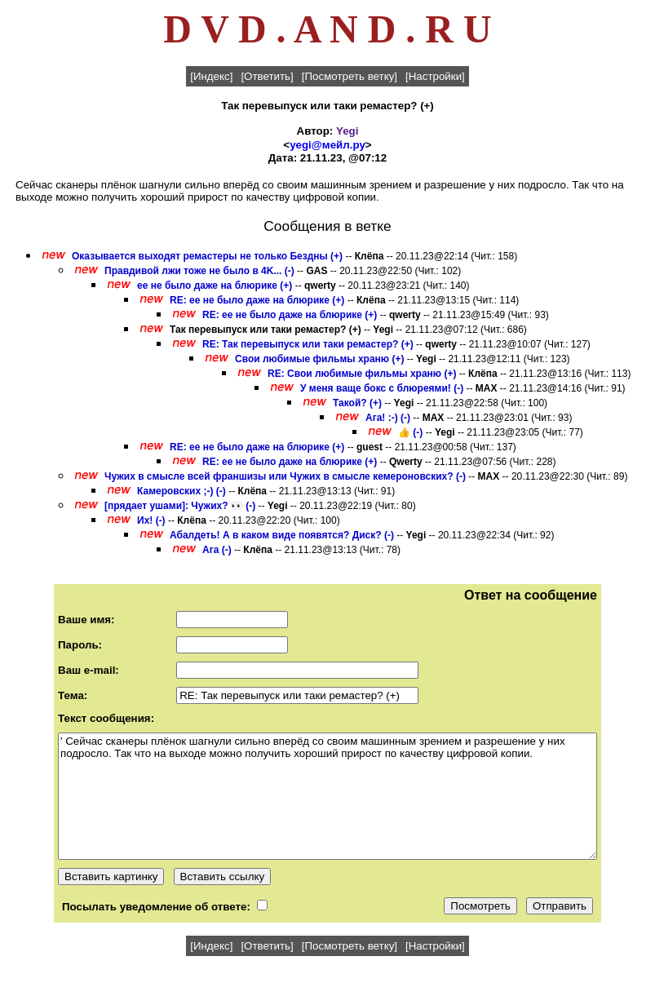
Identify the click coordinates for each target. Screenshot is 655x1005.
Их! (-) (151, 520)
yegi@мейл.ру (327, 145)
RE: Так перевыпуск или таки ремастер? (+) (308, 344)
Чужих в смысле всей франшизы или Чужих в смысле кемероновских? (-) (285, 476)
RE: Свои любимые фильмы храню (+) (362, 373)
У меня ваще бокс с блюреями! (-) (381, 388)
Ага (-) (217, 550)
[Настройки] (435, 76)
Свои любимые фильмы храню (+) (319, 359)
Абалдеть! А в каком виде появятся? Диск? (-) (282, 535)
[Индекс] (211, 76)
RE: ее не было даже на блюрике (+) (257, 300)
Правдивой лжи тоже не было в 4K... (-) (199, 271)
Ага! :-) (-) (387, 417)
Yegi (347, 131)
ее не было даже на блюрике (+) (214, 285)
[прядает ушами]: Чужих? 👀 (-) (179, 505)
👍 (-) (410, 432)
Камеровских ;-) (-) (181, 491)
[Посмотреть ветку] (349, 76)
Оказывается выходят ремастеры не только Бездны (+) (207, 256)
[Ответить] (267, 76)
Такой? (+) (357, 403)
